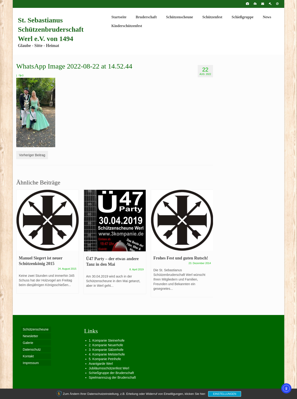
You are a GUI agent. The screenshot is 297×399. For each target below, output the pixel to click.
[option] (47, 244)
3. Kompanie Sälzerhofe (106, 350)
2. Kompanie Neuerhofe (106, 345)
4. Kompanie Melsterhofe (107, 354)
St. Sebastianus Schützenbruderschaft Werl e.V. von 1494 (51, 29)
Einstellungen (224, 394)
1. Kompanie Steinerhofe (107, 340)
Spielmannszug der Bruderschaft (112, 377)
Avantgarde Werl (101, 363)
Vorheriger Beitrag (32, 155)
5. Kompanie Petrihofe (105, 359)
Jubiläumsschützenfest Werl (109, 368)
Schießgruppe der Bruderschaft (111, 373)
